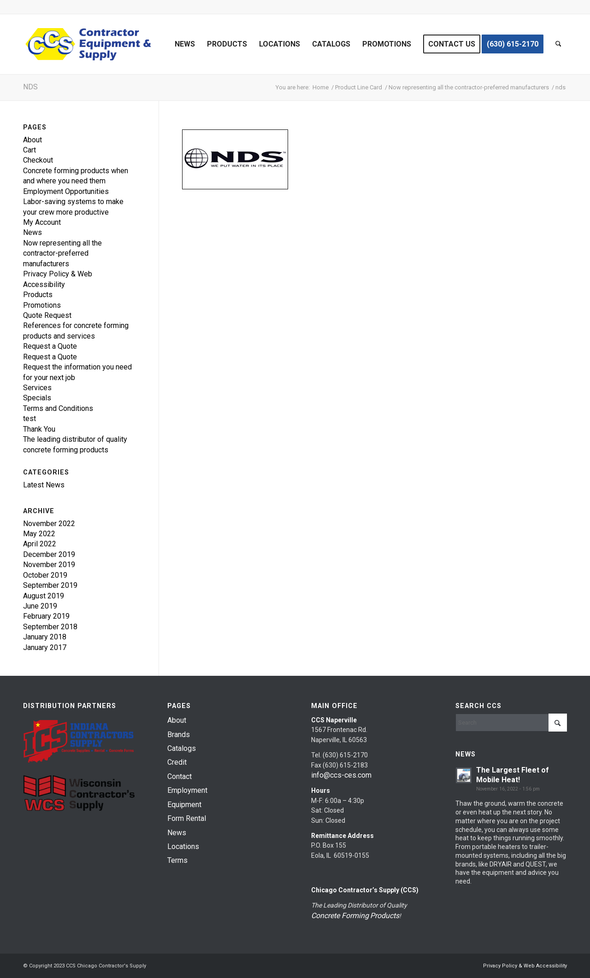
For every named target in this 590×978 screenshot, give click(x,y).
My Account (42, 222)
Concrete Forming (340, 915)
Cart (29, 150)
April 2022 (39, 543)
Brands (178, 734)
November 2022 (49, 523)
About (32, 139)
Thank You (39, 429)
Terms (177, 860)
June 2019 (40, 606)
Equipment (184, 804)
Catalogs (181, 748)
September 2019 (50, 585)
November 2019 (49, 564)
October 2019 (45, 575)
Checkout (38, 160)
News (32, 232)
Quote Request (47, 315)
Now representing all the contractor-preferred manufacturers (62, 253)
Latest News (44, 484)
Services (37, 387)
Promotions (42, 305)
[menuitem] (185, 44)
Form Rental (186, 818)
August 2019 (43, 595)
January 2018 (44, 636)
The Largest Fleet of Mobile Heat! (512, 775)
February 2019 (46, 616)
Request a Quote (50, 346)
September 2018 (50, 626)
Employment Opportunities (66, 191)
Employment (187, 790)
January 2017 (44, 647)
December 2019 (49, 554)
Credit (177, 762)
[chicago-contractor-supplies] (88, 44)
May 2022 (39, 533)
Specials (37, 397)
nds (30, 86)
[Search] (558, 44)
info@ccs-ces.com (341, 775)
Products (38, 294)
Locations (183, 846)
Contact (179, 776)
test (29, 418)
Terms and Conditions (58, 408)
